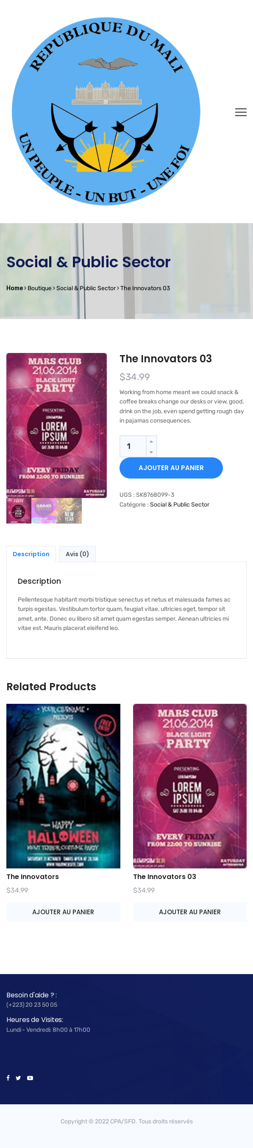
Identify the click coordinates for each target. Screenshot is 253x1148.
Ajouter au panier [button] (63, 911)
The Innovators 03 (164, 877)
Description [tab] (31, 554)
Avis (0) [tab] (77, 554)
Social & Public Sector (179, 504)
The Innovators (32, 877)
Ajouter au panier (171, 467)
